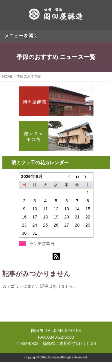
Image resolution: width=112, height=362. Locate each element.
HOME (7, 76)
